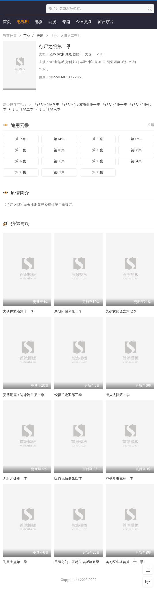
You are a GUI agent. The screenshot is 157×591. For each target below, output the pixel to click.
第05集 (97, 161)
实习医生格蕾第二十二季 (124, 562)
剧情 (76, 54)
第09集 (97, 150)
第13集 (97, 139)
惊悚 (60, 54)
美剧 (40, 36)
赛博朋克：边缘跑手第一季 (23, 395)
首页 (7, 21)
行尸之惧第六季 (48, 109)
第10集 (59, 150)
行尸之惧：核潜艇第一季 (81, 105)
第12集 (136, 139)
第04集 (136, 161)
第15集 (20, 139)
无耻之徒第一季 (15, 478)
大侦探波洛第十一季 (18, 311)
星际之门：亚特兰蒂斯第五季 (76, 562)
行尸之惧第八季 (47, 105)
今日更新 (84, 21)
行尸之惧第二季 (21, 109)
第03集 (20, 172)
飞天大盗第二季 (15, 562)
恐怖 (52, 54)
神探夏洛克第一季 (119, 478)
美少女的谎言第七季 (121, 311)
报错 (150, 125)
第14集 (59, 139)
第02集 (59, 172)
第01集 (97, 172)
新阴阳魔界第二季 (68, 311)
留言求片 (106, 21)
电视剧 (23, 21)
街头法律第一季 (118, 395)
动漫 (52, 21)
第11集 (20, 150)
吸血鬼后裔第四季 (68, 478)
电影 (39, 21)
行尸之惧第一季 (115, 105)
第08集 (136, 150)
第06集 (59, 161)
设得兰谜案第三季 (68, 395)
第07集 (20, 161)
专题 (66, 21)
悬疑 (68, 54)
